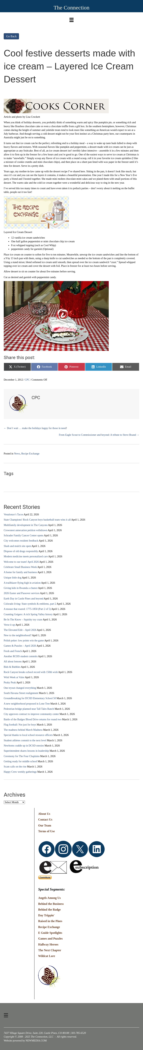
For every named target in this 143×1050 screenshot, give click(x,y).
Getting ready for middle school (20, 761)
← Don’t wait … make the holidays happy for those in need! (35, 428)
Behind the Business (51, 903)
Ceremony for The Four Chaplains (22, 756)
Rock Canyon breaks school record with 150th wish (31, 672)
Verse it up (9, 624)
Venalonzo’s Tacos (13, 514)
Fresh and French (13, 651)
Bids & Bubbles (12, 667)
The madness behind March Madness (23, 729)
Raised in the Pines (50, 921)
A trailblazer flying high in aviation (22, 582)
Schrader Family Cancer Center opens (23, 535)
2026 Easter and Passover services (21, 593)
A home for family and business (20, 572)
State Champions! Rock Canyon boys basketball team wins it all (37, 519)
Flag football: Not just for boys (20, 724)
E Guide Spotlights (50, 932)
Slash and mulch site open (17, 546)
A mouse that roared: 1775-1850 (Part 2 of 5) (27, 609)
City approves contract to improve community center (31, 714)
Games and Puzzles (50, 938)
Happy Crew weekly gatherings (20, 771)
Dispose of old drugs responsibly (21, 551)
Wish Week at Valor (14, 677)
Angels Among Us (49, 897)
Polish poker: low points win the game (24, 640)
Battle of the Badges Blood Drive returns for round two (32, 719)
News (17, 453)
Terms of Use (46, 831)
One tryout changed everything (20, 688)
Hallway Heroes (48, 944)
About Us (44, 813)
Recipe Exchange (30, 453)
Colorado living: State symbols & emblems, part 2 (30, 603)
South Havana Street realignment (21, 693)
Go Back (11, 36)
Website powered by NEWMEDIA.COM (25, 1040)
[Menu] (71, 19)
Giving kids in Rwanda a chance (21, 588)
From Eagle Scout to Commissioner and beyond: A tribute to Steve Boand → (99, 434)
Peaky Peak (10, 682)
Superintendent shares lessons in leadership (26, 750)
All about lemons (13, 661)
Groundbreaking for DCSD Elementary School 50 (30, 698)
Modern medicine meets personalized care (26, 556)
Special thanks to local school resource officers (28, 735)
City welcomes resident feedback (21, 540)
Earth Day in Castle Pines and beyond (23, 598)
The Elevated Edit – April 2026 (20, 630)
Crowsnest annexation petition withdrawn (25, 530)
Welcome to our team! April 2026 (21, 561)
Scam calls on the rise (15, 766)
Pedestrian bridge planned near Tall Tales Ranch (29, 708)
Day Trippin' (46, 915)
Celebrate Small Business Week (20, 567)
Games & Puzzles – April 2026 (20, 645)
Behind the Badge (49, 909)
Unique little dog (12, 577)
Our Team (44, 825)
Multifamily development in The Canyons (25, 525)
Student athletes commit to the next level (25, 740)
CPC (27, 379)
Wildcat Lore (46, 956)
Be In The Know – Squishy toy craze (23, 619)
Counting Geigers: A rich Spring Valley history (28, 614)
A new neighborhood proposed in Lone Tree (27, 703)
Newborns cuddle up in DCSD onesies (24, 745)
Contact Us (45, 819)
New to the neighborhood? (17, 635)
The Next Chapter (49, 950)
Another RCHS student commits (21, 656)
